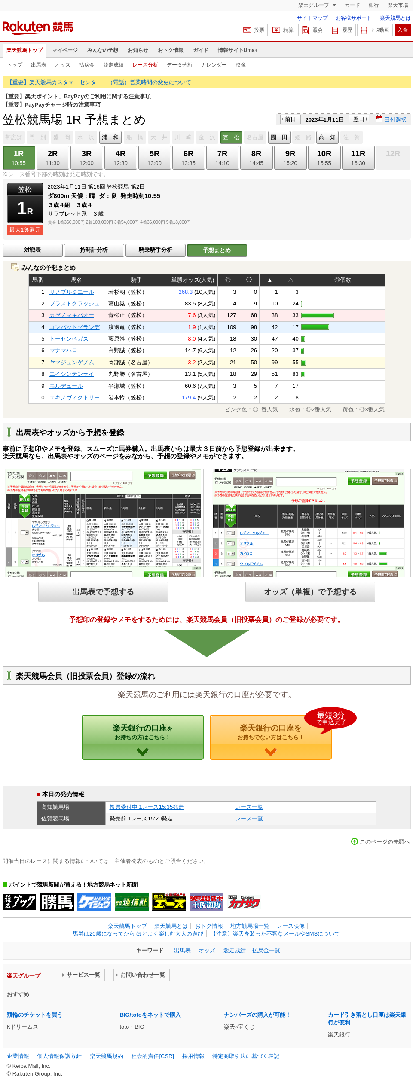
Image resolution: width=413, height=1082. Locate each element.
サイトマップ (312, 18)
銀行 (374, 5)
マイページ (65, 50)
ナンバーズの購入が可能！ (257, 1015)
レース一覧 (249, 807)
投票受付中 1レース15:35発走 (147, 807)
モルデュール (66, 386)
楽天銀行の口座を (284, 728)
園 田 (279, 137)
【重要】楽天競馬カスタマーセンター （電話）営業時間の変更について (99, 82)
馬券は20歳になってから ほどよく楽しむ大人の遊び (138, 933)
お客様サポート (354, 18)
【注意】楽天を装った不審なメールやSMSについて (275, 933)
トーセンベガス (69, 338)
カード (352, 5)
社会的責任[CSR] (152, 1056)
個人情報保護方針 (59, 1056)
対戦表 (32, 250)
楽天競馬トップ (24, 50)
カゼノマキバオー (71, 315)
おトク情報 (171, 50)
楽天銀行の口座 (142, 732)
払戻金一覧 (266, 950)
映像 (241, 65)
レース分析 (145, 65)
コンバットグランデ (74, 327)
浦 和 (110, 137)
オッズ (62, 65)
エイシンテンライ (71, 374)
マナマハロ (63, 350)
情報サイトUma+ (238, 50)
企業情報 (18, 1056)
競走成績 (113, 65)
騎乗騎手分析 (155, 250)
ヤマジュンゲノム (71, 362)
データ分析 (180, 65)
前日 (290, 119)
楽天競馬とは (395, 18)
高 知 (327, 137)
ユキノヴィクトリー (74, 397)
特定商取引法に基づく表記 (245, 1056)
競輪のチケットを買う (35, 1015)
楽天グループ (314, 5)
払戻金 (87, 65)
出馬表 (38, 65)
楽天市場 (398, 5)
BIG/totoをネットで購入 (150, 1015)
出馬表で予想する (103, 591)
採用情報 (193, 1056)
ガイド (200, 50)
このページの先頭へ (385, 841)
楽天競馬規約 (106, 1056)
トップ (14, 65)
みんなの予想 (102, 50)
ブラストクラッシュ (74, 303)
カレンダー (214, 65)
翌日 (358, 119)
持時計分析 (94, 250)
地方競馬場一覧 (249, 926)
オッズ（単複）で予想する (310, 591)
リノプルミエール (71, 292)
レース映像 (291, 926)
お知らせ (138, 50)
